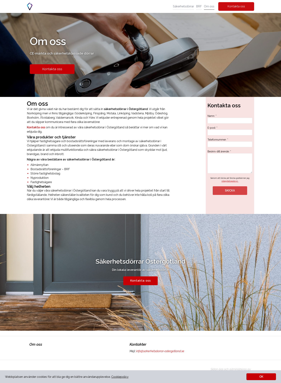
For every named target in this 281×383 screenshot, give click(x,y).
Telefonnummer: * (230, 142)
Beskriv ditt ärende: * (230, 161)
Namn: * (230, 119)
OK (261, 376)
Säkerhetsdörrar (183, 6)
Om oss (209, 6)
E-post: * (230, 130)
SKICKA (230, 190)
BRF (199, 6)
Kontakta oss (236, 6)
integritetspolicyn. (230, 181)
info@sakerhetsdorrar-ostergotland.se (159, 351)
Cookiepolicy (119, 377)
